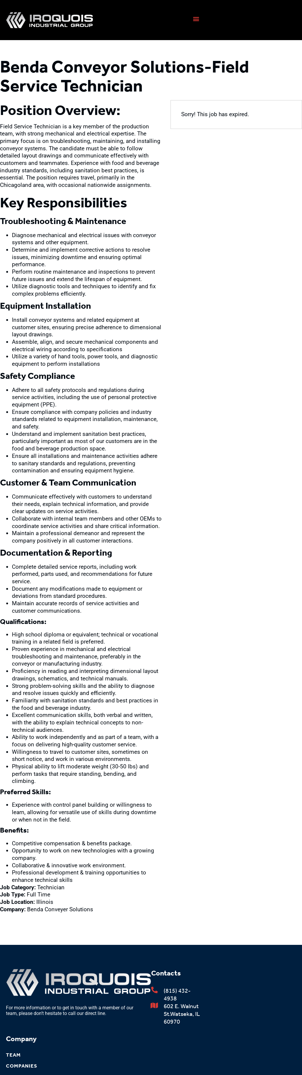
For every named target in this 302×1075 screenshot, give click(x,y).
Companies (21, 1066)
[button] (196, 18)
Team (13, 1055)
